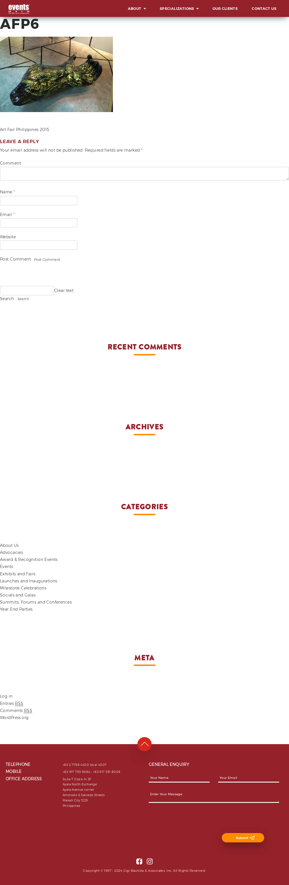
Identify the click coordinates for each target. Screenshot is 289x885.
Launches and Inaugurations (28, 581)
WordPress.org (14, 717)
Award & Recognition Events (29, 559)
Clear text (63, 290)
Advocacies (11, 552)
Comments (16, 710)
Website (8, 236)
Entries (11, 703)
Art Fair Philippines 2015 (24, 129)
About (134, 8)
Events (6, 566)
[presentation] (192, 822)
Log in (6, 696)
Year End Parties (16, 609)
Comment (10, 163)
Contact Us (264, 8)
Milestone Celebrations (23, 588)
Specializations (177, 8)
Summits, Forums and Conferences (36, 602)
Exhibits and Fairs (18, 573)
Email (7, 214)
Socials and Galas (18, 595)
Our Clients (225, 8)
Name (7, 192)
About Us (9, 545)
